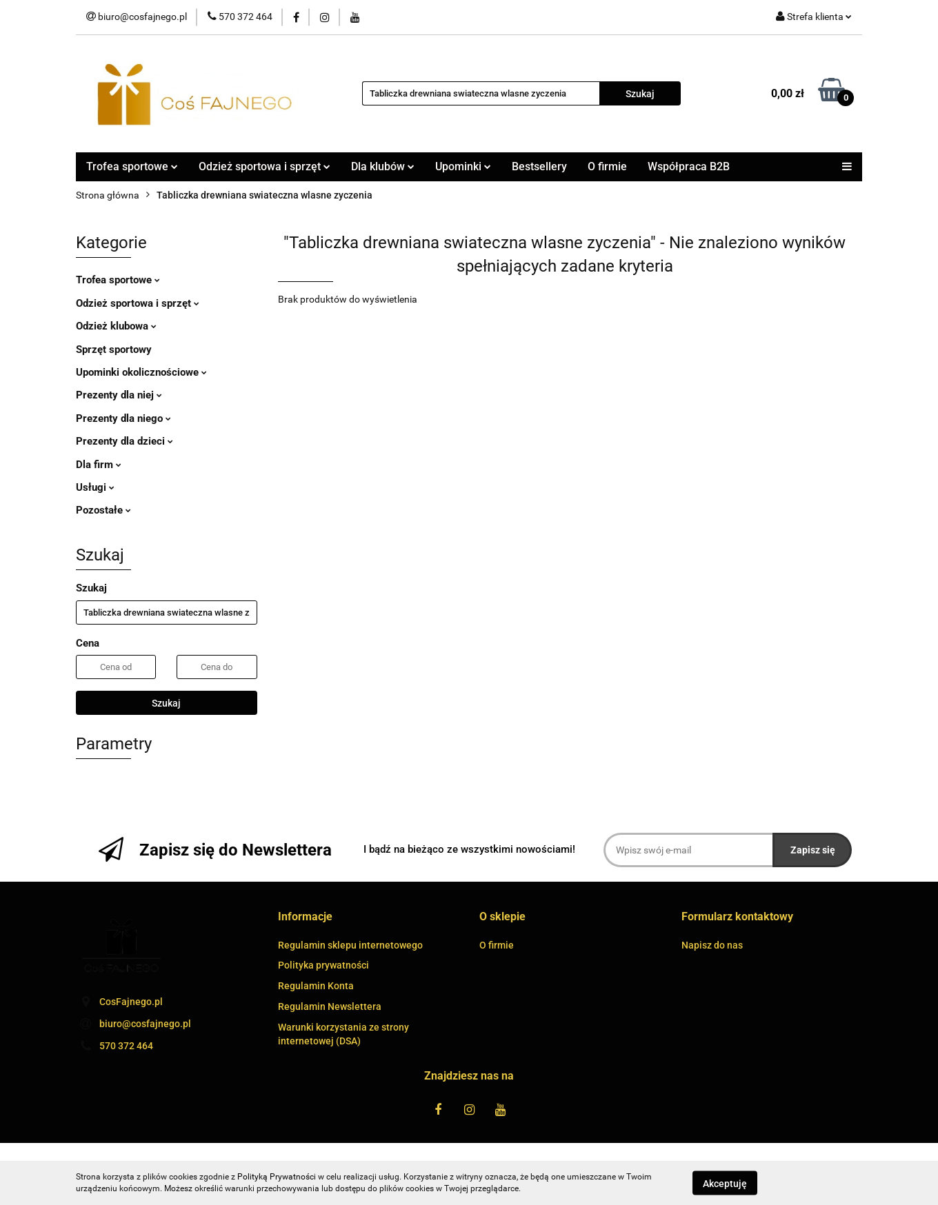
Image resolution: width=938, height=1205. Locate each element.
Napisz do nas (712, 945)
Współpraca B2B (689, 166)
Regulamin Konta (316, 985)
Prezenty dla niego (123, 418)
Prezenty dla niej (119, 395)
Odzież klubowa (116, 326)
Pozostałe (103, 510)
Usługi (95, 487)
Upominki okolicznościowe (141, 372)
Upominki (463, 166)
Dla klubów (383, 166)
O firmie (607, 166)
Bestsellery (539, 166)
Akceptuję (725, 1182)
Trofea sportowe (132, 166)
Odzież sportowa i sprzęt (264, 166)
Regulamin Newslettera (329, 1006)
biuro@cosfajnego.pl (145, 1023)
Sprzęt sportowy (114, 349)
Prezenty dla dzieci (124, 441)
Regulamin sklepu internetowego (350, 945)
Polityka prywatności (323, 965)
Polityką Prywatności (276, 1177)
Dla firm (98, 464)
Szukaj (166, 703)
